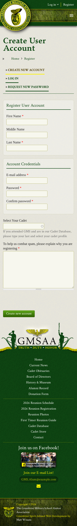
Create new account (26, 70)
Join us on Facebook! (38, 447)
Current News (38, 365)
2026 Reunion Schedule (38, 403)
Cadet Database (38, 426)
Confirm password (19, 201)
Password (13, 188)
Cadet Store (38, 432)
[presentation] (34, 299)
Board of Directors (38, 377)
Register (68, 4)
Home (15, 59)
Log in (53, 4)
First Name (15, 116)
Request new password (28, 87)
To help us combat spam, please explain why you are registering (37, 246)
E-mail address (17, 175)
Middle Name (15, 129)
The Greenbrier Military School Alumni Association (38, 510)
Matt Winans (23, 520)
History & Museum (38, 383)
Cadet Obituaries (38, 371)
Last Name (14, 142)
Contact (38, 437)
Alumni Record (38, 388)
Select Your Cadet (15, 220)
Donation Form (39, 394)
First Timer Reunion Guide (38, 420)
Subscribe (38, 487)
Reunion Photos (38, 415)
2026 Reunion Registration (38, 409)
